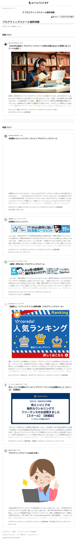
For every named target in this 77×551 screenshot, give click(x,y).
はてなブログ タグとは (8, 534)
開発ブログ (24, 534)
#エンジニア (12, 524)
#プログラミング (14, 249)
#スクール (26, 252)
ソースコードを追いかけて (16, 384)
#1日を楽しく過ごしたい (16, 209)
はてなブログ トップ (8, 8)
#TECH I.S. (23, 375)
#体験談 (34, 441)
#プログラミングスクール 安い (48, 109)
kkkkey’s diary (12, 450)
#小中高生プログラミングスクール (60, 521)
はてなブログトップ (33, 534)
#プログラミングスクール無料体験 (19, 112)
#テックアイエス (14, 375)
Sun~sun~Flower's (13, 43)
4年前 (21, 43)
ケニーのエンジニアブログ (16, 261)
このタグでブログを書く (66, 16)
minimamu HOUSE (14, 135)
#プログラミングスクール (29, 109)
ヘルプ (18, 534)
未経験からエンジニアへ (15, 218)
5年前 (21, 135)
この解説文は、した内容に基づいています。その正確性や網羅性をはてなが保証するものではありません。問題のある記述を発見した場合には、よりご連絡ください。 (11, 26)
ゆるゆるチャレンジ (14, 303)
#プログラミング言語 (15, 207)
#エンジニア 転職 (14, 109)
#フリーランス (59, 441)
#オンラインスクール (15, 252)
